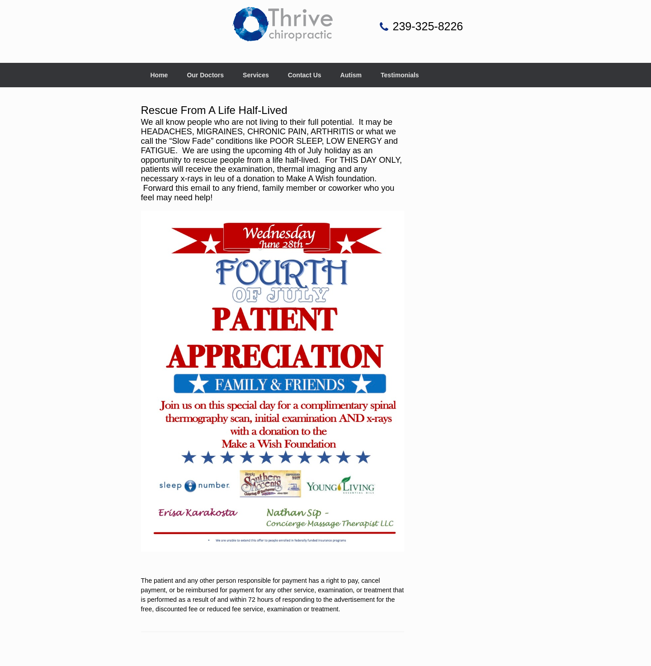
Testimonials (400, 75)
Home (159, 75)
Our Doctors (205, 75)
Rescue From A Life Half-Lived (214, 110)
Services (256, 75)
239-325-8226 (428, 26)
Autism (351, 75)
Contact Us (304, 75)
